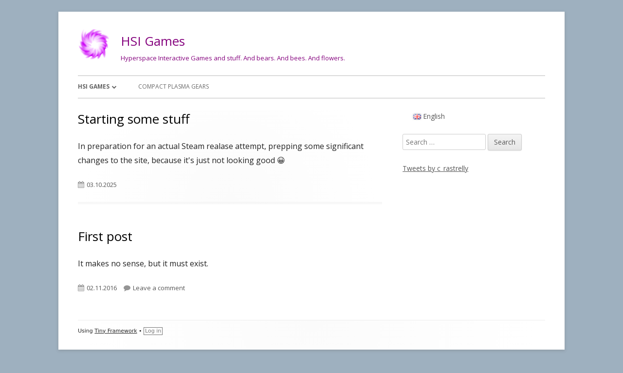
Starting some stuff (134, 119)
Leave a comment (159, 287)
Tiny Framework (115, 331)
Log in (153, 331)
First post (105, 236)
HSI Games (153, 41)
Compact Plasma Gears (173, 86)
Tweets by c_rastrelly (435, 168)
